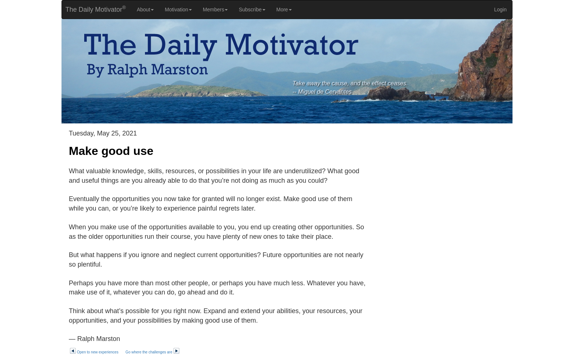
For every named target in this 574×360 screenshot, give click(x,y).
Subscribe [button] (252, 9)
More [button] (284, 9)
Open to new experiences (94, 352)
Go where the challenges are (153, 352)
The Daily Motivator (94, 9)
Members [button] (215, 9)
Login (500, 9)
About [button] (145, 9)
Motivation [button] (178, 9)
